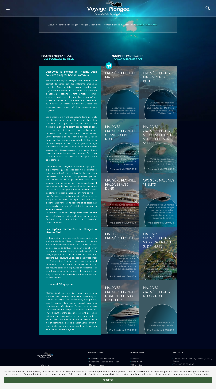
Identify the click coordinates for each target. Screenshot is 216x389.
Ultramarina (136, 365)
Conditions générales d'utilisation (104, 362)
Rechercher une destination (101, 358)
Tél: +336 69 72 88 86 (183, 364)
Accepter (107, 380)
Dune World (136, 362)
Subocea (135, 358)
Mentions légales (96, 365)
